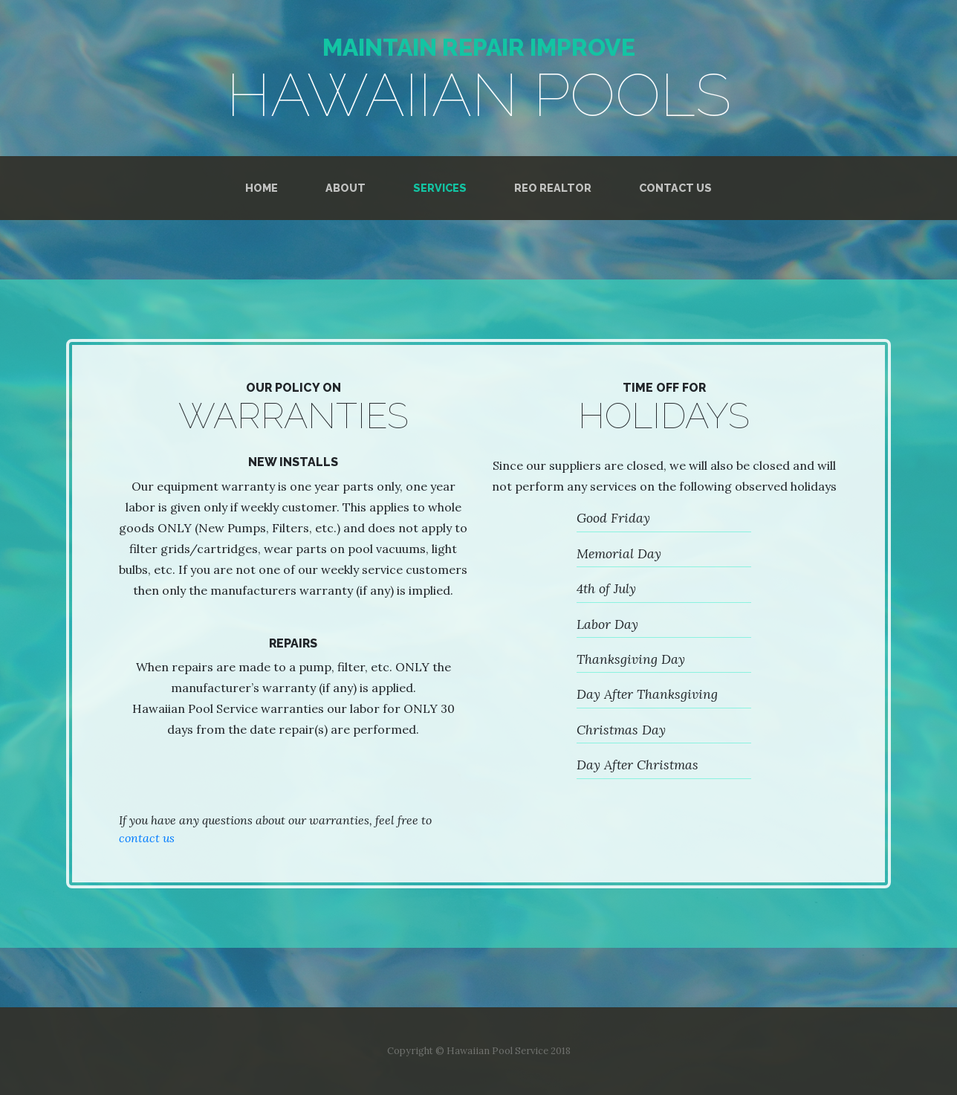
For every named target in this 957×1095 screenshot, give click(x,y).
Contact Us (675, 187)
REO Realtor (552, 187)
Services (440, 187)
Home (261, 187)
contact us (147, 837)
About (345, 187)
